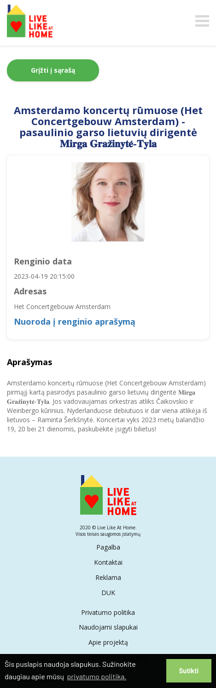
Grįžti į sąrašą (53, 70)
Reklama (108, 577)
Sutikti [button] (188, 671)
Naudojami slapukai (108, 627)
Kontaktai (108, 562)
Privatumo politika (108, 612)
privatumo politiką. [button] (96, 676)
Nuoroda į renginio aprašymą (74, 321)
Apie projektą (108, 642)
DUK (108, 592)
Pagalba (108, 547)
